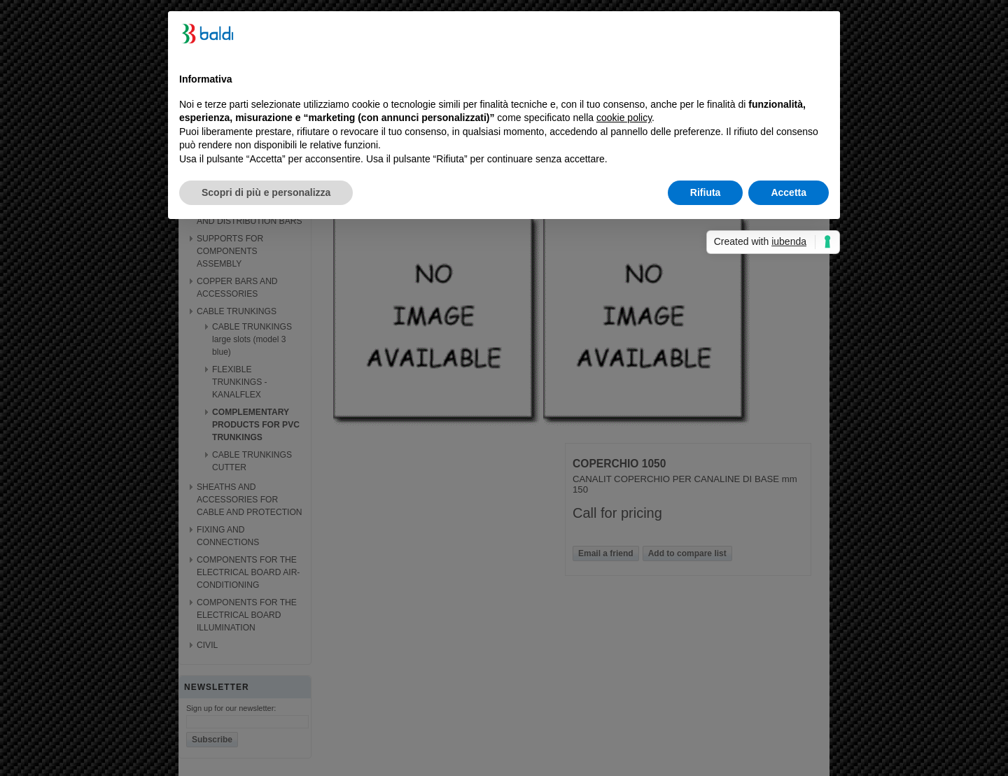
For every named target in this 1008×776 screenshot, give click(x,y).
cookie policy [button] (624, 117)
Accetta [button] (788, 192)
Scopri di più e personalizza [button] (266, 192)
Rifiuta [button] (705, 192)
